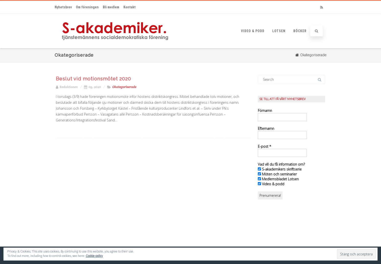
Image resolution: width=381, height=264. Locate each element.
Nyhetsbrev (63, 7)
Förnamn (265, 110)
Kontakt (129, 7)
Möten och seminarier (277, 174)
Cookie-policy (94, 256)
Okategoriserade (124, 87)
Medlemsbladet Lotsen (278, 179)
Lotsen (279, 31)
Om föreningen (87, 7)
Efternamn (266, 128)
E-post (264, 146)
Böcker (300, 31)
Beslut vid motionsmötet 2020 (93, 79)
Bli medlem (111, 7)
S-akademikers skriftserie (280, 169)
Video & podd (252, 31)
